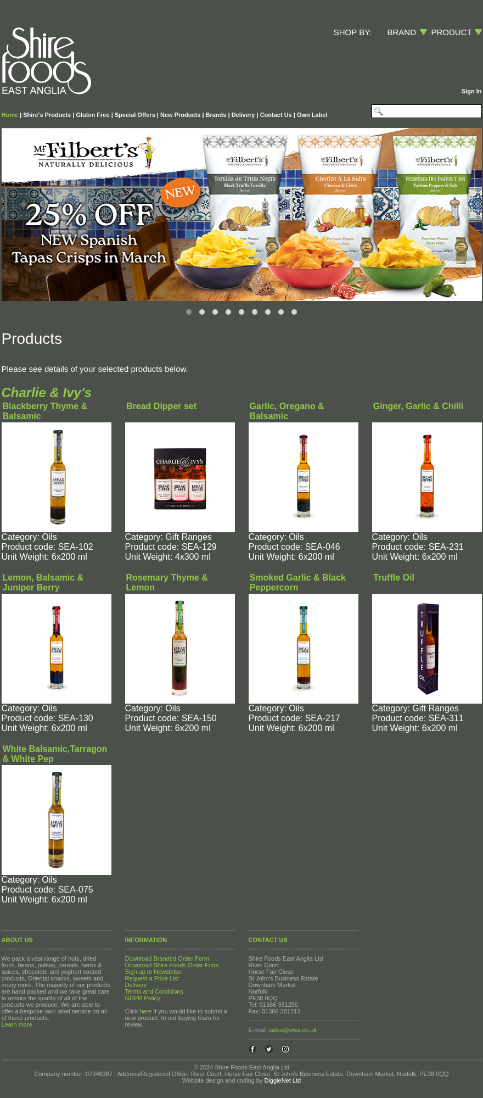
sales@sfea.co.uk (293, 1030)
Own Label (312, 115)
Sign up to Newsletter (154, 971)
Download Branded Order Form (167, 958)
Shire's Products (47, 115)
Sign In (472, 91)
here (145, 1011)
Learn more (17, 1024)
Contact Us (276, 115)
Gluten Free (92, 115)
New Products (180, 115)
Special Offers (135, 115)
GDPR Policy (142, 998)
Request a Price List (152, 978)
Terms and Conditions (154, 991)
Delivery (243, 115)
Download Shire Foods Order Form (172, 965)
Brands (216, 115)
